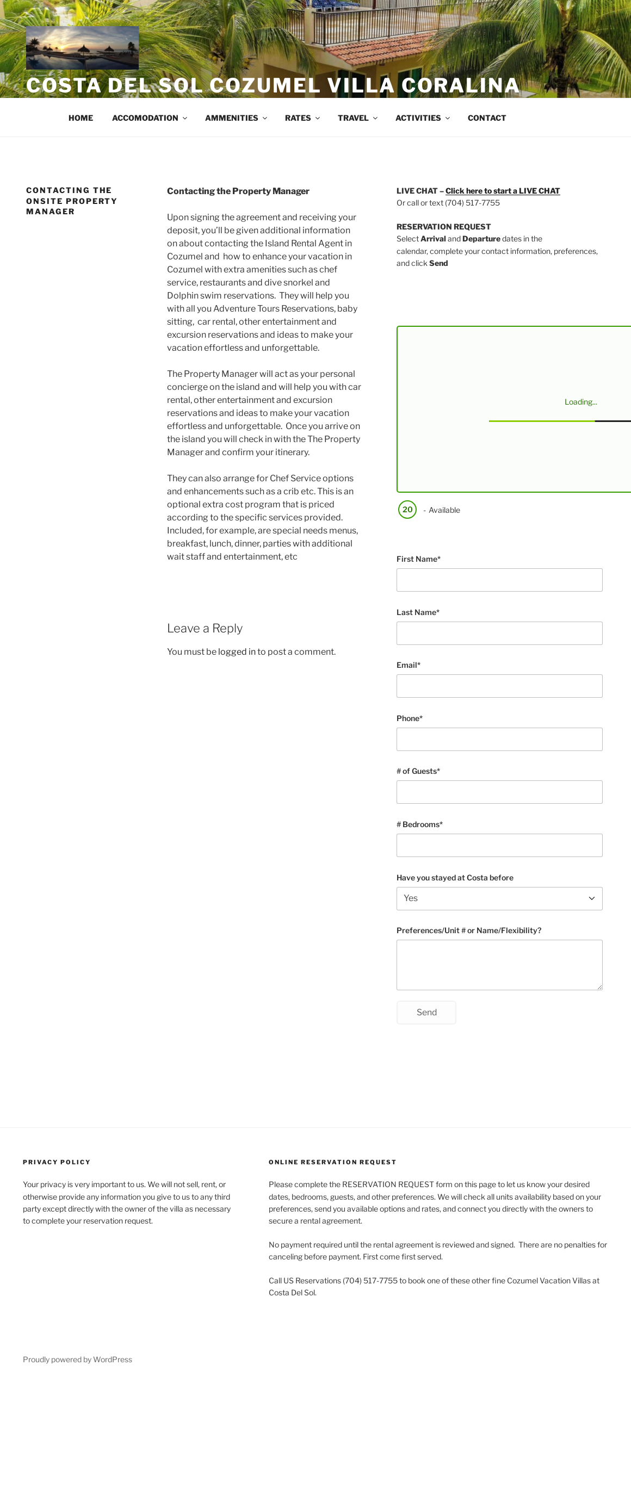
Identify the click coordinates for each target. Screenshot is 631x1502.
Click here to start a (503, 190)
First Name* (419, 558)
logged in (237, 652)
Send (427, 1012)
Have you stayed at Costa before (455, 877)
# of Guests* (418, 770)
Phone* (410, 718)
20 (407, 509)
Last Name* (418, 612)
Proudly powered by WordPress (77, 1359)
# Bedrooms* (420, 824)
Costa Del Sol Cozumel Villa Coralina (273, 85)
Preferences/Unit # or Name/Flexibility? (469, 930)
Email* (408, 664)
